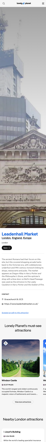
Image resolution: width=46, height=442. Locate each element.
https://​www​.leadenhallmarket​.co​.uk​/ (21, 304)
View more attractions (23, 402)
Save (6, 248)
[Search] (4, 3)
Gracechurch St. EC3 (13, 299)
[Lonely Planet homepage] (24, 3)
